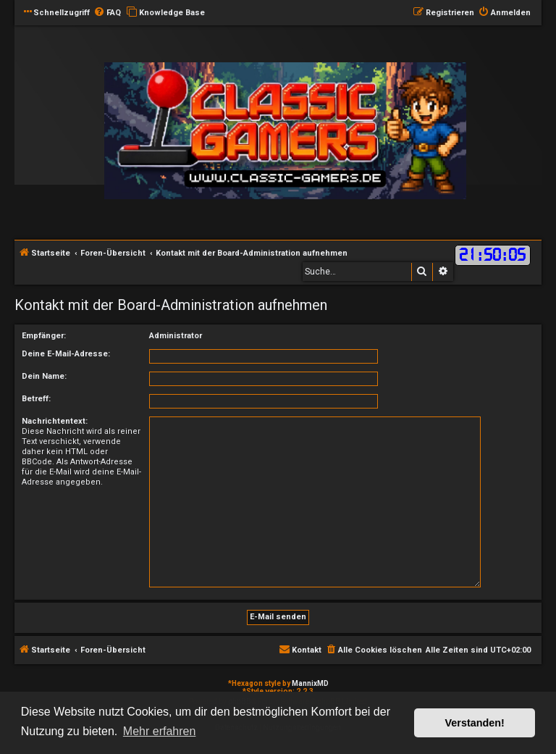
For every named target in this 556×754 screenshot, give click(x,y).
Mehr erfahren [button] (159, 731)
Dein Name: (44, 376)
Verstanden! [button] (475, 723)
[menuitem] (107, 13)
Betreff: (36, 398)
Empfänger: (44, 335)
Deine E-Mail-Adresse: (66, 354)
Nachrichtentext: (55, 421)
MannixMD (310, 683)
